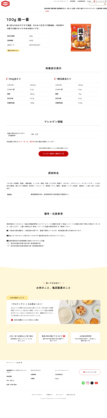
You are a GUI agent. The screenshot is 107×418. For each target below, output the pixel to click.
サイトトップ (10, 377)
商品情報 (19, 8)
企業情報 (93, 8)
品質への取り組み (64, 8)
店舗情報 (39, 8)
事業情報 (29, 8)
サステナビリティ (80, 8)
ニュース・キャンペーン (38, 3)
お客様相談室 (58, 3)
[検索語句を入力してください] (94, 3)
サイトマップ (59, 409)
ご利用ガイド (49, 409)
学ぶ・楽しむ (50, 8)
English (57, 393)
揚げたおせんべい (13, 50)
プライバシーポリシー (37, 409)
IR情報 (102, 8)
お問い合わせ (70, 409)
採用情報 (50, 3)
